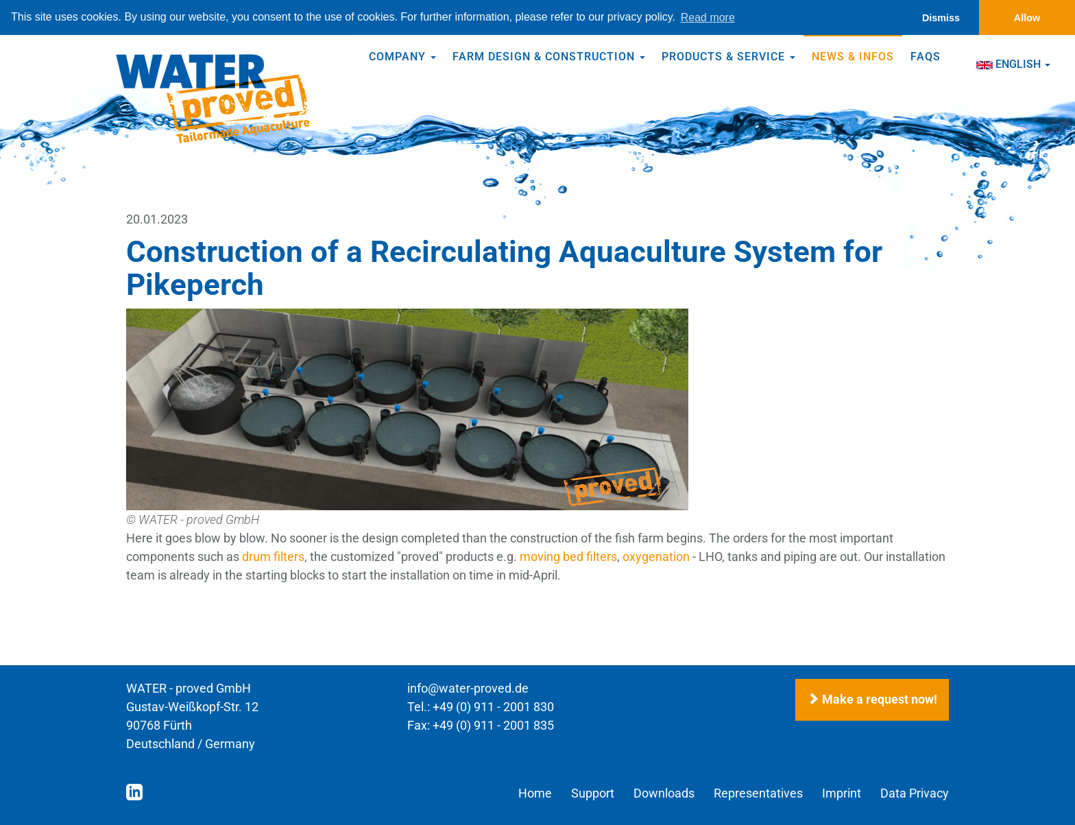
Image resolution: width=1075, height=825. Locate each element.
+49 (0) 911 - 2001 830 (493, 707)
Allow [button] (1027, 17)
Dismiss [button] (941, 17)
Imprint (841, 793)
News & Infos (853, 56)
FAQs (925, 56)
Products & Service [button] (728, 56)
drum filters (273, 556)
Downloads (663, 793)
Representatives (758, 793)
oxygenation (656, 556)
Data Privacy (914, 793)
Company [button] (402, 56)
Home (535, 793)
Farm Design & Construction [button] (548, 56)
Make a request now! (872, 700)
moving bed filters (568, 556)
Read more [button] (708, 17)
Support (592, 793)
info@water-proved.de (468, 688)
